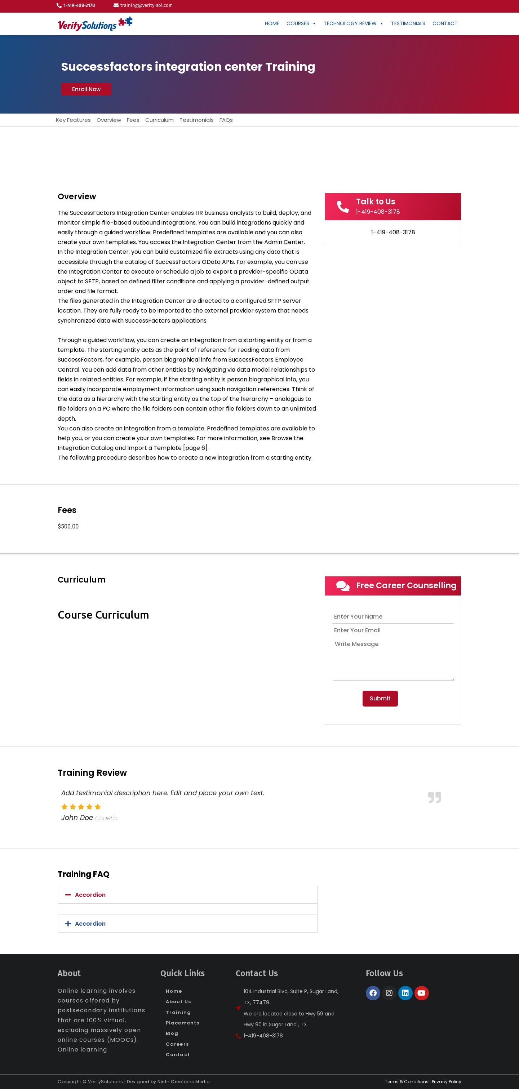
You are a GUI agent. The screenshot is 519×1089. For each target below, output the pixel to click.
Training (178, 1012)
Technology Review (354, 23)
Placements (182, 1022)
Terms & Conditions (407, 1082)
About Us (178, 1001)
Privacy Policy (446, 1082)
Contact (178, 1054)
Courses (301, 23)
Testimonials (408, 23)
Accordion (90, 895)
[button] (86, 89)
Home (272, 23)
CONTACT (445, 23)
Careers (177, 1044)
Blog (172, 1033)
